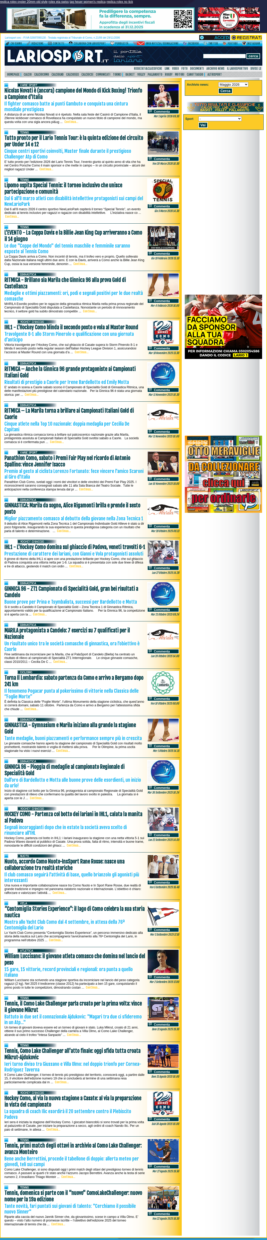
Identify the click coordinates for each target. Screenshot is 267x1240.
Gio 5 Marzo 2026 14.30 (166, 211)
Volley (141, 74)
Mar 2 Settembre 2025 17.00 (164, 982)
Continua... (71, 122)
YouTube (233, 43)
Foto (184, 69)
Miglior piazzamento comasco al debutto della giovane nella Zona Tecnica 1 (73, 518)
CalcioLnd (58, 74)
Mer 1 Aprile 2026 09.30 (166, 116)
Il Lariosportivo (237, 69)
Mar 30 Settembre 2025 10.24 (163, 792)
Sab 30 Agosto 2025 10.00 (165, 1124)
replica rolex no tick (119, 2)
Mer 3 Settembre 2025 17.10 (164, 934)
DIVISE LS (256, 69)
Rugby (168, 74)
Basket (130, 74)
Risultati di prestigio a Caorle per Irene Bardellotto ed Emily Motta (66, 382)
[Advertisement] (223, 397)
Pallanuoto (155, 74)
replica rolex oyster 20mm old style (24, 2)
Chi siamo (16, 43)
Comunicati (103, 74)
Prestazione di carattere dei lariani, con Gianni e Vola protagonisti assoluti (73, 554)
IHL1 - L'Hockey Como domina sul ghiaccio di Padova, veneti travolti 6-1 (74, 547)
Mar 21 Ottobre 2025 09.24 (165, 614)
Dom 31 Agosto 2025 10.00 (165, 1076)
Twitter (213, 43)
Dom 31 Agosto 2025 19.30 (165, 1029)
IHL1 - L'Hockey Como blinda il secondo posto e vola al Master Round (71, 327)
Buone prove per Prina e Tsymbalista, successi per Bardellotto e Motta (70, 602)
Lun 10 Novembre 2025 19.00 (163, 484)
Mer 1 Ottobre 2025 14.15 (166, 751)
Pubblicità (121, 43)
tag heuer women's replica (88, 2)
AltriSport (214, 74)
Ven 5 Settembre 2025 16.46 (164, 887)
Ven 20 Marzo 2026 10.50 (165, 163)
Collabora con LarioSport (90, 43)
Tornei (117, 74)
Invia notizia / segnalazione (162, 43)
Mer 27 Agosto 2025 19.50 (165, 1171)
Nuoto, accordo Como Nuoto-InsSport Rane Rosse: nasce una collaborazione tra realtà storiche (64, 864)
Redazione (37, 43)
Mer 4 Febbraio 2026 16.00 (165, 305)
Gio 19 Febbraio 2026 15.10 (165, 258)
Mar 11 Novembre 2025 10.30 (163, 395)
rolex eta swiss (58, 2)
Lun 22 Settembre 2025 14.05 (163, 840)
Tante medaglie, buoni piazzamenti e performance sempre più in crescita (73, 738)
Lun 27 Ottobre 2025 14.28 (165, 573)
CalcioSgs (72, 74)
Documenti (197, 69)
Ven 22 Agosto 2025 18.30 (165, 1218)
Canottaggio (195, 74)
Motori (179, 74)
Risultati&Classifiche (148, 69)
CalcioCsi (87, 74)
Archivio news (215, 69)
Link (167, 69)
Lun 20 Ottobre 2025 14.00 (165, 656)
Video (175, 69)
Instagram (253, 43)
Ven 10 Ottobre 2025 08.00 (165, 703)
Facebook (193, 43)
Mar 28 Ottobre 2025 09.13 (165, 531)
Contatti (58, 43)
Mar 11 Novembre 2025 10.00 (163, 436)
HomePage (13, 74)
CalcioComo (41, 74)
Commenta (162, 111)
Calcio (28, 74)
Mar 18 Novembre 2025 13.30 (163, 353)
